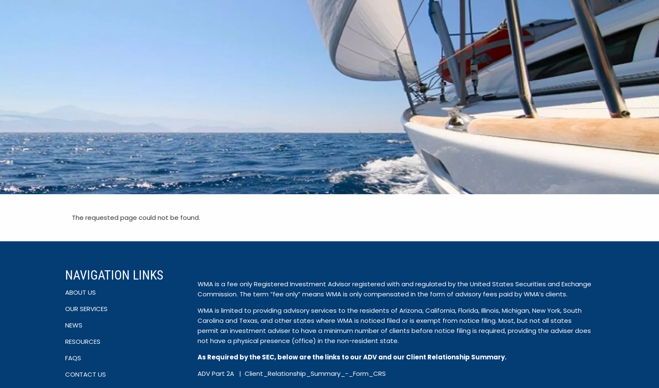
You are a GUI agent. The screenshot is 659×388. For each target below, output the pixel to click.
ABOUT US (80, 292)
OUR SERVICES (86, 308)
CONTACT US (85, 374)
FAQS (73, 358)
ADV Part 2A (217, 373)
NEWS (73, 325)
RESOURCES (82, 341)
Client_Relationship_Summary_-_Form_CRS (315, 373)
